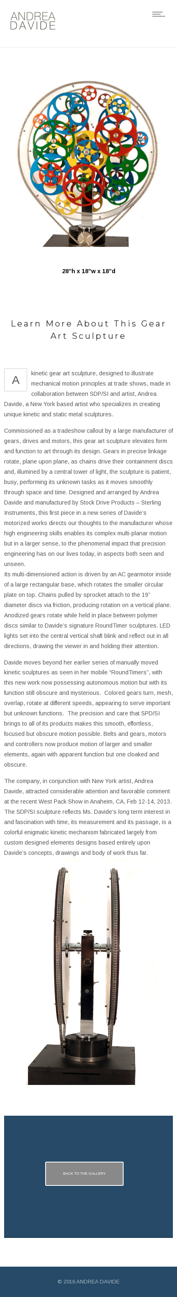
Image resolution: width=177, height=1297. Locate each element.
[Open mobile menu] (160, 14)
